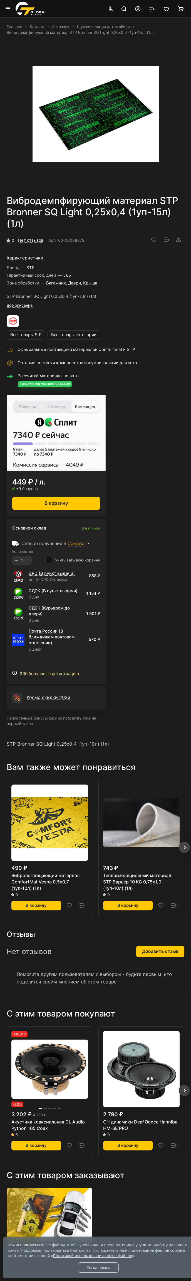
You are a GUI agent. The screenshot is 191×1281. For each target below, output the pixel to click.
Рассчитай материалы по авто (48, 375)
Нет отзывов (30, 240)
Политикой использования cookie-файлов (92, 1255)
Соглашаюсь (98, 1267)
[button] (184, 847)
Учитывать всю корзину (72, 560)
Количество (22, 551)
